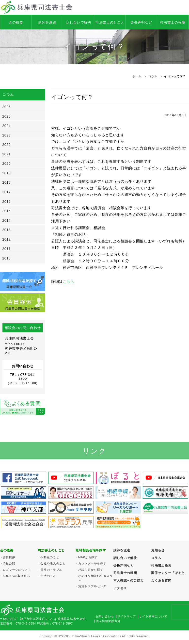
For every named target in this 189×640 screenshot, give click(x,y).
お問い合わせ (104, 616)
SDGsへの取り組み (16, 576)
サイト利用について (153, 616)
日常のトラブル (51, 570)
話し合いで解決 (78, 22)
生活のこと (48, 576)
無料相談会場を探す (91, 550)
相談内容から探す (90, 570)
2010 (6, 258)
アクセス (120, 588)
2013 (6, 230)
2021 (6, 154)
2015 (6, 211)
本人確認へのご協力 (128, 580)
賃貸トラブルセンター (94, 586)
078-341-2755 (26, 376)
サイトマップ (126, 616)
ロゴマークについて (17, 570)
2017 (6, 192)
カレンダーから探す (92, 563)
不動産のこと (49, 557)
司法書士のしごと (109, 22)
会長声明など (141, 22)
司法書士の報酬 (172, 22)
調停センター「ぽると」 (169, 573)
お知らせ (158, 550)
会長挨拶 (9, 557)
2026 (6, 107)
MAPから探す (88, 557)
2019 (6, 173)
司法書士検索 (161, 565)
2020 (6, 163)
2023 (6, 135)
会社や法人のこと (52, 563)
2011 (6, 249)
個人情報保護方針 (108, 621)
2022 (6, 145)
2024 (6, 126)
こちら (68, 281)
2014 (6, 220)
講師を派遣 (47, 22)
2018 (6, 182)
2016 (6, 202)
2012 (6, 239)
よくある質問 (161, 580)
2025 (6, 116)
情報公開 (9, 563)
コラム (156, 558)
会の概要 (16, 22)
